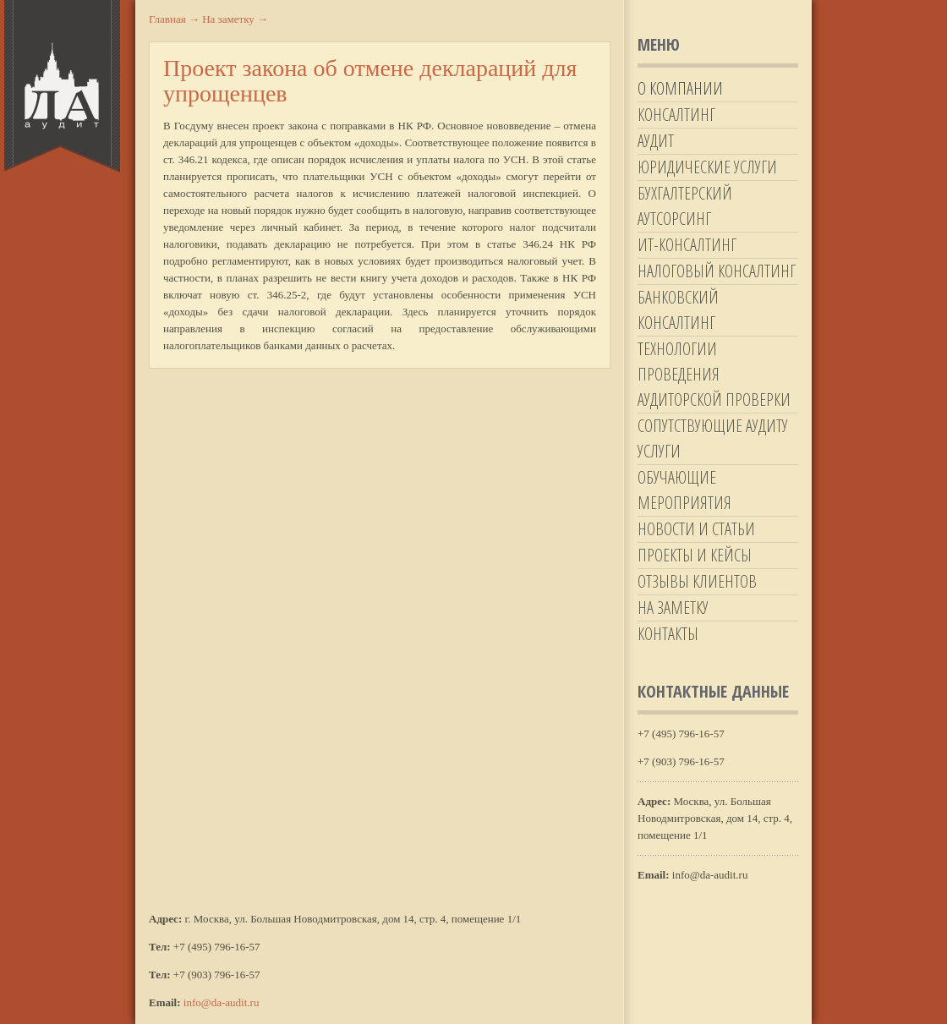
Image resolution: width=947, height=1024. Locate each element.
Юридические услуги (707, 167)
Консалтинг (676, 114)
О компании (680, 88)
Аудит (656, 140)
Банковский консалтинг (678, 310)
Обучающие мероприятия (684, 490)
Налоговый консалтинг (717, 271)
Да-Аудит (62, 86)
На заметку (673, 607)
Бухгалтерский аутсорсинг (685, 206)
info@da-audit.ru (221, 1002)
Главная (174, 19)
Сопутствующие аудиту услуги (713, 438)
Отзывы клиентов (697, 581)
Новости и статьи (696, 528)
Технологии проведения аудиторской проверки (714, 374)
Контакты (668, 633)
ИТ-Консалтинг (687, 244)
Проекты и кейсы (695, 555)
